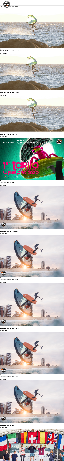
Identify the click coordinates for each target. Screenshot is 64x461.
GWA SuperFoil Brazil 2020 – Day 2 (9, 328)
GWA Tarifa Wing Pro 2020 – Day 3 (9, 51)
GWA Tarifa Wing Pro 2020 (7, 183)
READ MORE (3, 53)
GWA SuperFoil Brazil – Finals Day (9, 231)
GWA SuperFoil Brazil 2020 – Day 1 (9, 377)
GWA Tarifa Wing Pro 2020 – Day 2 (9, 92)
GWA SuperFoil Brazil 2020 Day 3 (9, 280)
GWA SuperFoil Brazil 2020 (7, 425)
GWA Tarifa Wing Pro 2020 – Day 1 (9, 134)
